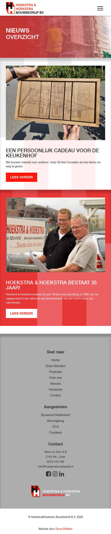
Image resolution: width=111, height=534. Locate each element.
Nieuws (55, 383)
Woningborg (55, 421)
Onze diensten (55, 366)
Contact (55, 395)
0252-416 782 (55, 462)
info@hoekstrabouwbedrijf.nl (55, 466)
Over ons (55, 378)
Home (55, 360)
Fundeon (55, 432)
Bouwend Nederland (55, 415)
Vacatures (55, 389)
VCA (55, 427)
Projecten (55, 372)
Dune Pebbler (64, 529)
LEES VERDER (21, 177)
